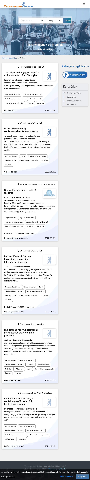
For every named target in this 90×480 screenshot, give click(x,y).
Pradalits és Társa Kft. (35, 67)
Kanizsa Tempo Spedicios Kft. (42, 184)
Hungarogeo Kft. (37, 324)
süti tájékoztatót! (8, 476)
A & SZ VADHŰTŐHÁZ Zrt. (41, 393)
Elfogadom (82, 476)
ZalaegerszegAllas (9, 58)
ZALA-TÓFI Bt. (36, 123)
